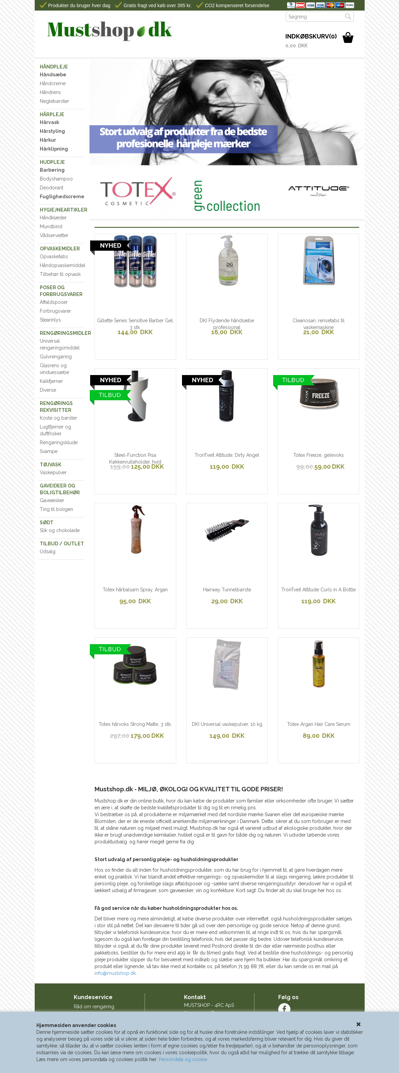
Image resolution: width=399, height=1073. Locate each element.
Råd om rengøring (94, 1006)
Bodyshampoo (56, 179)
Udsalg (47, 551)
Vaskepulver (53, 472)
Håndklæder (53, 217)
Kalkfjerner (51, 381)
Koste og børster (58, 418)
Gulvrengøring (56, 356)
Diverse (48, 390)
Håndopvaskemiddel (62, 265)
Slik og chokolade (60, 530)
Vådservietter (54, 235)
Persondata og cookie (183, 1059)
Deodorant (51, 187)
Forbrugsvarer (55, 311)
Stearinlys (50, 320)
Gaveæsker (52, 500)
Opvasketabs (54, 256)
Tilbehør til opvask (60, 274)
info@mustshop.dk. (116, 973)
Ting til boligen (56, 509)
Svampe (48, 451)
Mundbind (51, 226)
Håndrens (50, 92)
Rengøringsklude (59, 442)
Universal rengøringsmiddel (60, 344)
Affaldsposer (54, 302)
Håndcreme (53, 83)
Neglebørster (54, 101)
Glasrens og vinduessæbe (54, 369)
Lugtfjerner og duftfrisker (55, 430)
